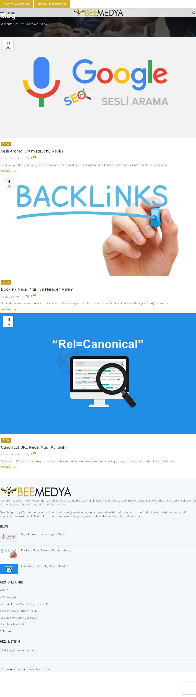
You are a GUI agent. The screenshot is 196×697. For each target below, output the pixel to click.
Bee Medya (17, 669)
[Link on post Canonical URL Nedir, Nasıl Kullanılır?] (98, 373)
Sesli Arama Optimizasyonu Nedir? (32, 151)
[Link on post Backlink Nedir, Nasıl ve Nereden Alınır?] (98, 225)
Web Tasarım (8, 590)
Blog (6, 144)
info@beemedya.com (21, 650)
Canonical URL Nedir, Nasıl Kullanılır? (34, 447)
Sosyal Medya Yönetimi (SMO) (19, 610)
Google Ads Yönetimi (13, 624)
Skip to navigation (16, 4)
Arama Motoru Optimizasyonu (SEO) (24, 604)
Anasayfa (6, 24)
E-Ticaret (6, 631)
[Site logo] (98, 12)
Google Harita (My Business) (18, 617)
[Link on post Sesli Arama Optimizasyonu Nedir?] (98, 87)
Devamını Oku (9, 171)
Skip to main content (52, 4)
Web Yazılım (8, 597)
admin (19, 158)
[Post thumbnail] (9, 537)
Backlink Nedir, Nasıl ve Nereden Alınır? (37, 289)
